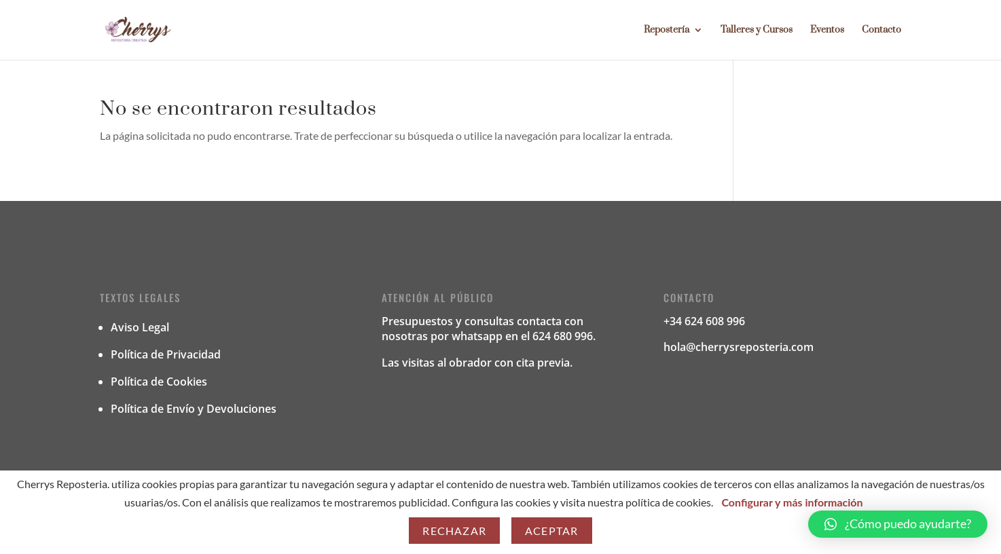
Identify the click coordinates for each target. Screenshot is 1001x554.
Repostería (666, 30)
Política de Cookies (159, 381)
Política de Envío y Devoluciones (193, 408)
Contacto (881, 30)
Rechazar (454, 530)
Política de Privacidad (166, 354)
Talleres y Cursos (757, 30)
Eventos (827, 30)
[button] (897, 524)
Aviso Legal (140, 327)
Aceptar (551, 530)
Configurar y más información (791, 502)
